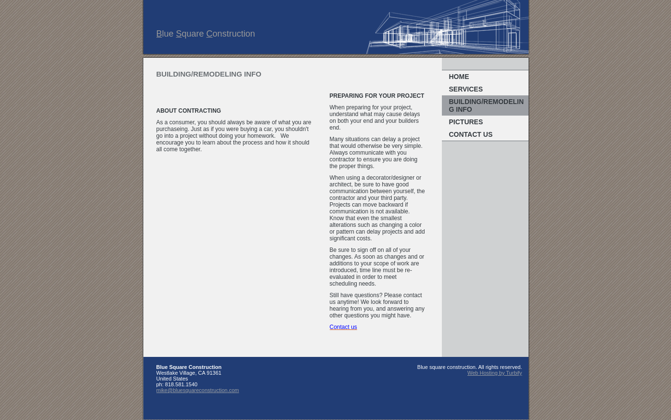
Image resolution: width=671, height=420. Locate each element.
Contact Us (471, 134)
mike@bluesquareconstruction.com (197, 390)
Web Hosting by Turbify (494, 373)
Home (459, 76)
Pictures (466, 122)
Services (466, 89)
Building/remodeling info (486, 105)
